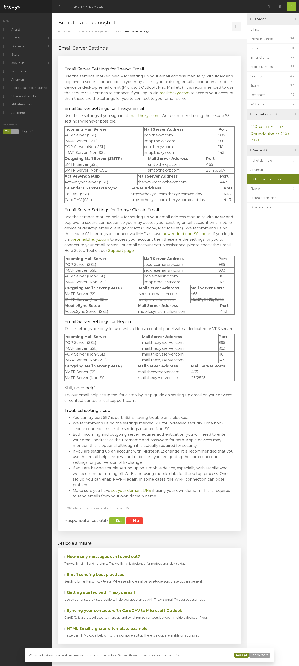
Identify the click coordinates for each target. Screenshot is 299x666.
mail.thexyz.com (174, 93)
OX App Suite (266, 127)
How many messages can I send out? (102, 556)
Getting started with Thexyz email (99, 592)
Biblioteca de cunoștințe (92, 31)
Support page (121, 250)
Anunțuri (273, 169)
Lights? (18, 131)
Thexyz (254, 139)
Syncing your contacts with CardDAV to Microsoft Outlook (123, 610)
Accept (241, 655)
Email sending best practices (94, 574)
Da (117, 520)
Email (115, 31)
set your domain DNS (131, 490)
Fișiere (273, 188)
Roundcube (262, 133)
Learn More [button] (260, 655)
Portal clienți (65, 31)
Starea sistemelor (273, 197)
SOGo (282, 134)
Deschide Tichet (273, 207)
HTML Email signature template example (105, 628)
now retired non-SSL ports (187, 234)
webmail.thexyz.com (90, 239)
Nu (134, 520)
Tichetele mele (273, 160)
